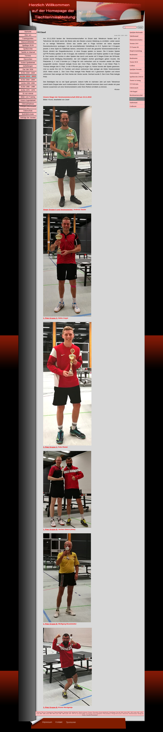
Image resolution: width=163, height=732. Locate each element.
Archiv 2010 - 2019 (138, 712)
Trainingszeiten (50, 712)
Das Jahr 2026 (119, 712)
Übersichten (95, 712)
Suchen (140, 27)
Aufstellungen (112, 712)
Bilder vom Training (87, 713)
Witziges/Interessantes (117, 713)
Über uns (44, 712)
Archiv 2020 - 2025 (128, 712)
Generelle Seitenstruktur (92, 715)
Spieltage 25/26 (67, 712)
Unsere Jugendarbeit (97, 713)
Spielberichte (75, 712)
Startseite (38, 712)
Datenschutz (125, 713)
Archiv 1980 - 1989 (59, 713)
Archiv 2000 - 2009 (40, 713)
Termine (90, 712)
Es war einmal (78, 713)
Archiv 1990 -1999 (50, 713)
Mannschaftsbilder (58, 712)
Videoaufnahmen (107, 713)
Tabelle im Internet (83, 712)
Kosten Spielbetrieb (103, 712)
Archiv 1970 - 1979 (69, 713)
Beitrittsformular (133, 713)
